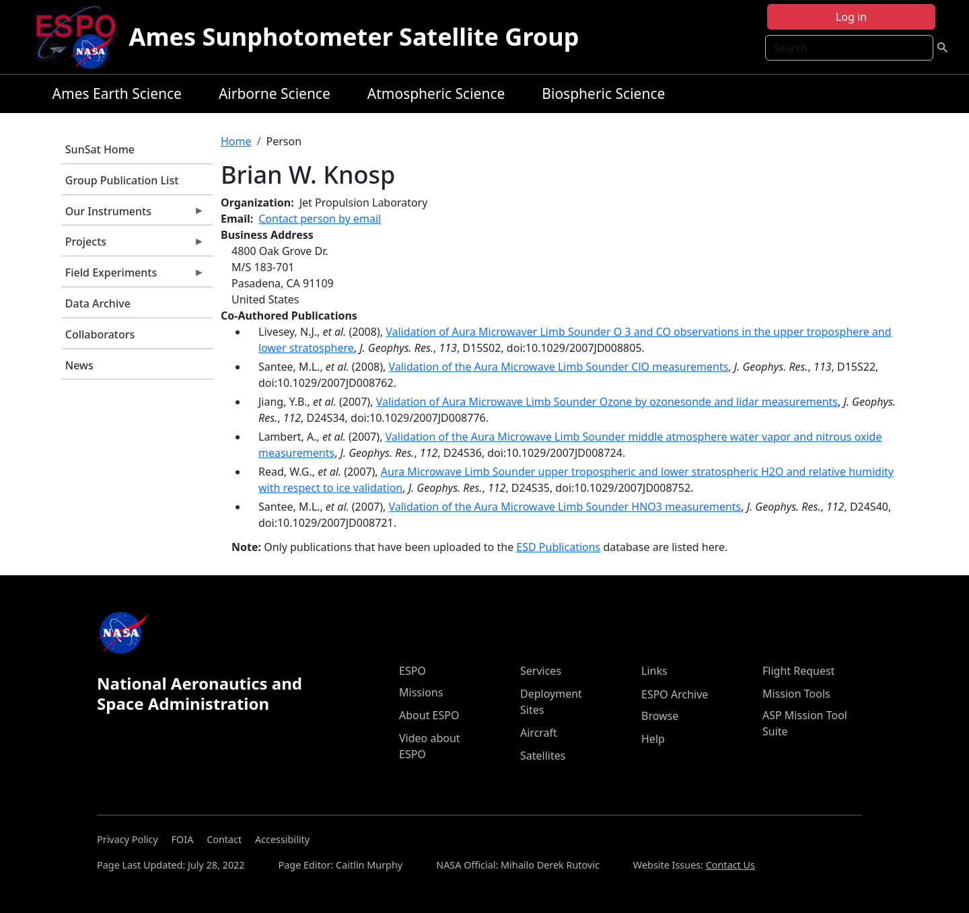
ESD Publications (558, 547)
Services (540, 670)
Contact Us (730, 865)
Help (653, 738)
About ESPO (429, 715)
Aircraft (538, 732)
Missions (421, 692)
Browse (659, 715)
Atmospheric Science (436, 93)
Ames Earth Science (117, 93)
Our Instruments (133, 214)
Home (236, 141)
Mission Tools (796, 693)
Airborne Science (274, 93)
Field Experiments (133, 276)
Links (654, 670)
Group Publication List (122, 180)
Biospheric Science (603, 93)
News (79, 365)
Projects (133, 245)
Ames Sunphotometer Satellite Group (354, 36)
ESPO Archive (674, 694)
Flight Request (798, 670)
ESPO (412, 670)
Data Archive (98, 303)
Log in (851, 16)
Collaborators (100, 334)
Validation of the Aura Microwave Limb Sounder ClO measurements (558, 366)
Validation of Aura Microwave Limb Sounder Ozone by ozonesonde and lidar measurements (607, 401)
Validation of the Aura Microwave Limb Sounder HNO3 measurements (564, 506)
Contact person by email (319, 218)
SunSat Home (100, 149)
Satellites (542, 755)
